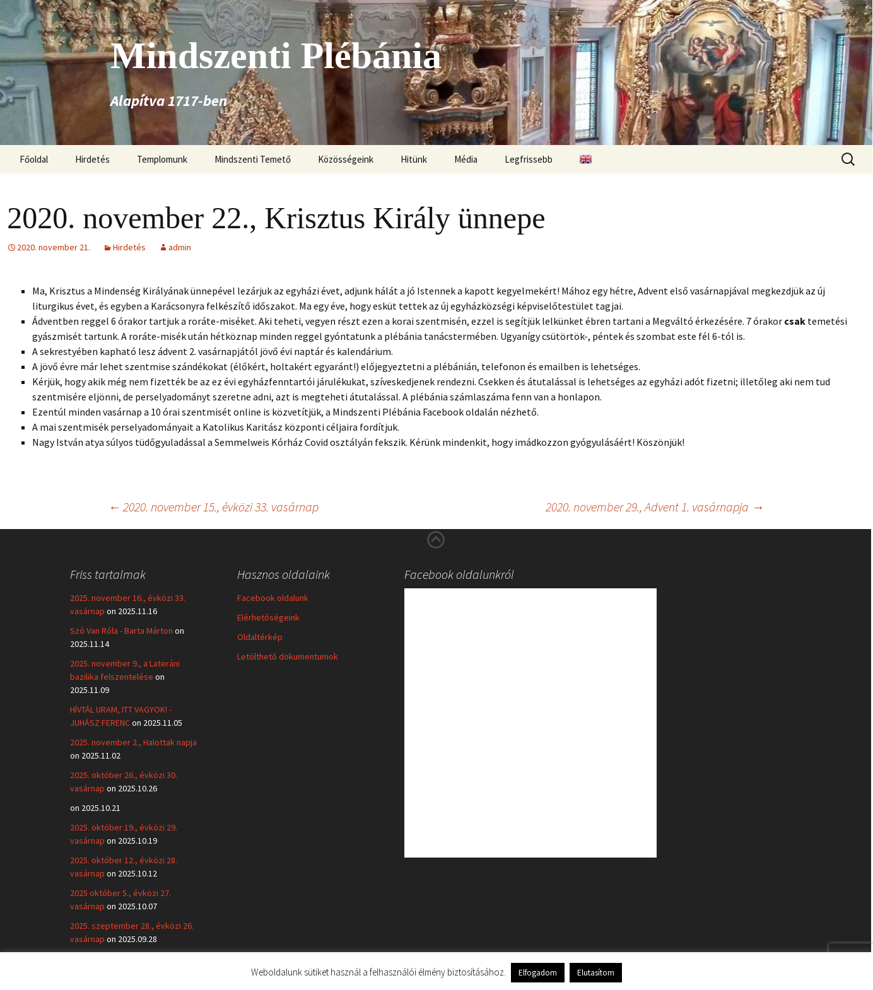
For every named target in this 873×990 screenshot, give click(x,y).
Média (466, 159)
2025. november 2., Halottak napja (133, 742)
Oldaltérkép (260, 637)
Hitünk (414, 159)
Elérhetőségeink (268, 617)
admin (179, 247)
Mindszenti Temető (252, 159)
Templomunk (162, 159)
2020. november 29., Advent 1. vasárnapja (655, 507)
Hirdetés (92, 159)
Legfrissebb (529, 159)
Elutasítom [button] (595, 972)
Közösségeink (345, 159)
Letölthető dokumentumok (287, 656)
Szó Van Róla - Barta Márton (121, 630)
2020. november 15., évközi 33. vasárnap (213, 507)
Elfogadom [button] (538, 972)
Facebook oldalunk (272, 597)
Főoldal (34, 159)
